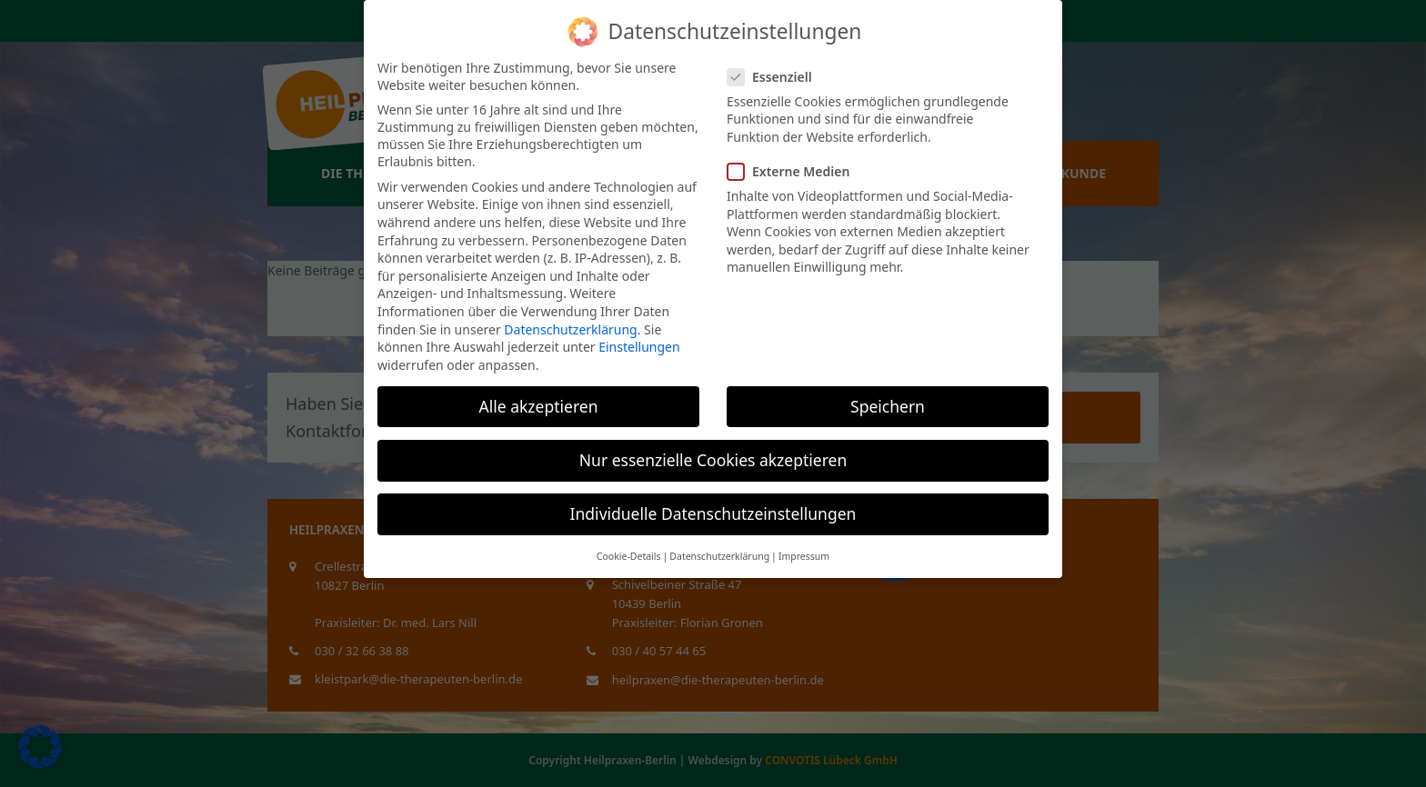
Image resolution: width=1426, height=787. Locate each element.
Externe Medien (794, 171)
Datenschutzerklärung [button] (719, 556)
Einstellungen (638, 346)
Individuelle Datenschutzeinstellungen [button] (713, 513)
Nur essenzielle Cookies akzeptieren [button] (713, 460)
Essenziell (775, 76)
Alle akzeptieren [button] (538, 406)
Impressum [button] (803, 556)
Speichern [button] (887, 406)
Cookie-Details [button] (629, 556)
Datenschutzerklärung (570, 329)
